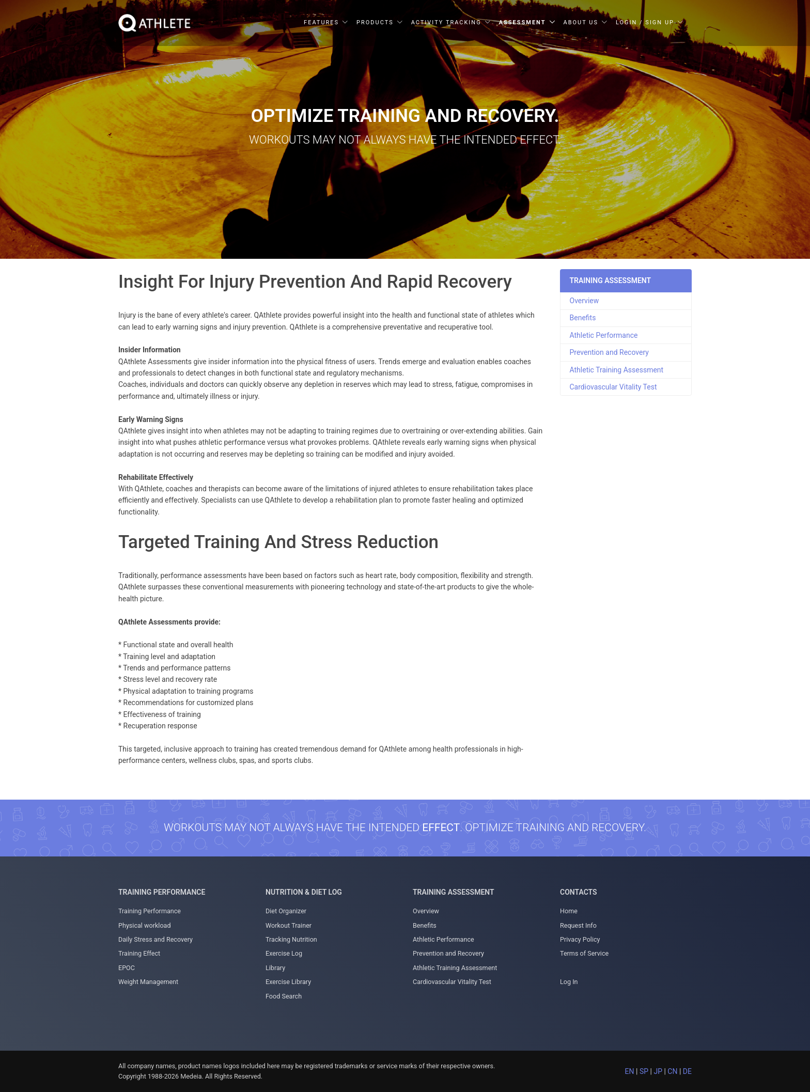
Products (375, 22)
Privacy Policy (580, 939)
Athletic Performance (604, 335)
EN (629, 1071)
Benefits (583, 318)
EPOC (126, 968)
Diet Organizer (286, 911)
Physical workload (144, 925)
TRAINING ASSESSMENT (610, 280)
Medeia (190, 1076)
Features (321, 22)
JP (657, 1071)
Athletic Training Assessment (617, 370)
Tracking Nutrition (291, 939)
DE (687, 1071)
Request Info (578, 925)
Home (569, 911)
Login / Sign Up (645, 22)
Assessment (522, 22)
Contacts (578, 892)
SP (644, 1071)
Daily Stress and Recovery (155, 939)
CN (672, 1071)
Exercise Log (284, 953)
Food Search (284, 996)
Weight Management (148, 982)
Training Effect (139, 953)
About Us (581, 22)
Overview (584, 301)
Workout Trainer (288, 925)
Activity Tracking (446, 22)
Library (275, 968)
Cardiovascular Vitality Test (613, 387)
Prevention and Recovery (609, 352)
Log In (569, 982)
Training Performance (149, 911)
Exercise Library (288, 982)
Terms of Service (584, 953)
